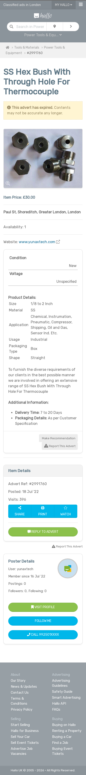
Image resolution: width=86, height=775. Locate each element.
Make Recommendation (58, 438)
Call (43, 635)
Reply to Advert (43, 532)
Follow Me (43, 621)
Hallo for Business (25, 731)
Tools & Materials (26, 47)
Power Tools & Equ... (43, 35)
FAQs (56, 709)
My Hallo (63, 5)
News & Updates (24, 686)
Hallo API (59, 703)
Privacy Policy (21, 709)
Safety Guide (62, 692)
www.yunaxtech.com (37, 242)
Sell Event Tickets (25, 743)
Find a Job (60, 743)
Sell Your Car (20, 737)
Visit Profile (43, 607)
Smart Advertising (66, 697)
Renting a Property (66, 731)
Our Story (18, 681)
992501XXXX (49, 635)
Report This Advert (59, 446)
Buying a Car (62, 737)
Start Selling (20, 725)
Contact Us (20, 692)
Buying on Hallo (64, 725)
